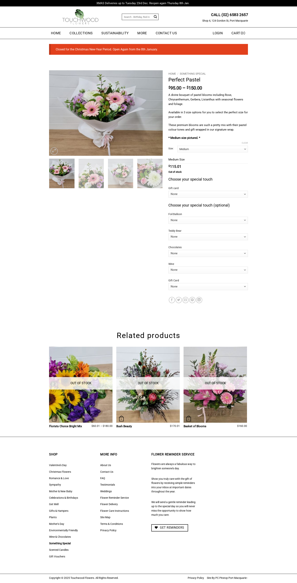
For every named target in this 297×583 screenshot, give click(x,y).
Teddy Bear (174, 230)
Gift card (173, 188)
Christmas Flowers (60, 471)
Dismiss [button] (195, 3)
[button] (239, 33)
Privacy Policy (108, 530)
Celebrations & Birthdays (63, 497)
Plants (53, 517)
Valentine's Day (58, 465)
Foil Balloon (175, 214)
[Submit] (155, 17)
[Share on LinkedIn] (199, 300)
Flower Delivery (109, 504)
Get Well (54, 504)
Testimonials (107, 484)
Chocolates (175, 247)
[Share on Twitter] (179, 300)
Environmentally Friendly (63, 530)
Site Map (105, 517)
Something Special (193, 73)
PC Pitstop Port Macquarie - (231, 578)
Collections (81, 33)
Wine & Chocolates (60, 536)
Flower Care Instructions (114, 510)
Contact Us (166, 33)
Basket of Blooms (195, 426)
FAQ (102, 478)
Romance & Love (59, 478)
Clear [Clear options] (245, 143)
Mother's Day (56, 523)
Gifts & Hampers (58, 510)
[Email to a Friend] (185, 300)
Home (56, 33)
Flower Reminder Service (114, 497)
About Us (105, 465)
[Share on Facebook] (172, 300)
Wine (171, 264)
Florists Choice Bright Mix (65, 426)
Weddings (106, 491)
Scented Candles (59, 549)
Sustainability (115, 33)
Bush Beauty (124, 426)
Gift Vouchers (57, 556)
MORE (142, 33)
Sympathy (55, 484)
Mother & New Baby (60, 491)
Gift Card (173, 280)
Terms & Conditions (111, 523)
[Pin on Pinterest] (192, 300)
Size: (171, 148)
